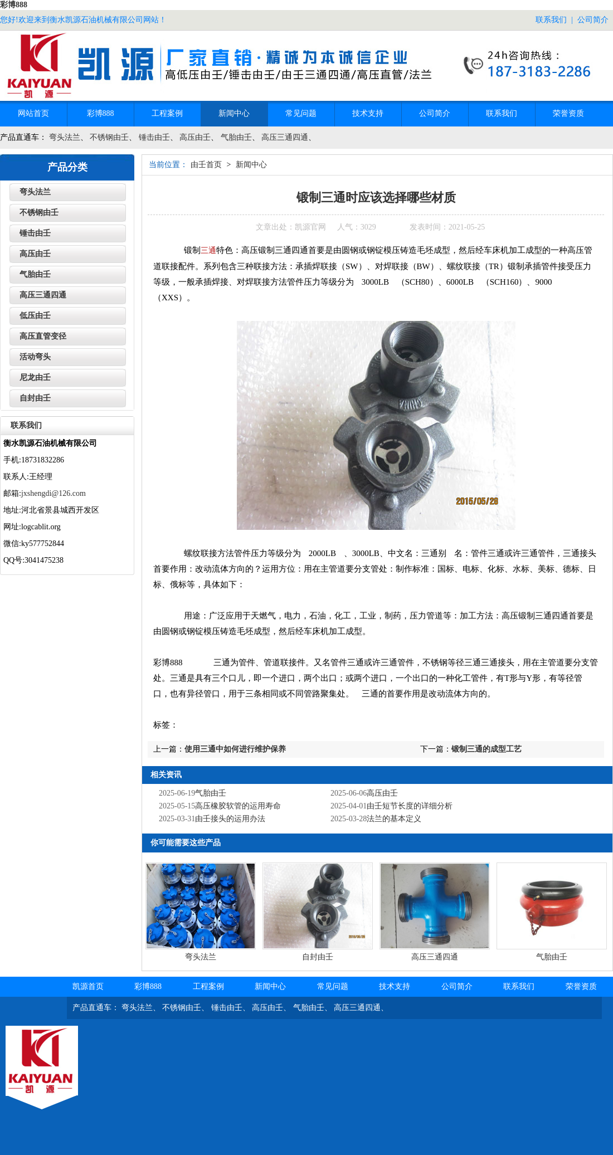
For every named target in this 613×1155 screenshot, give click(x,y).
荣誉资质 (568, 113)
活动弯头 (35, 357)
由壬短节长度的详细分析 (410, 806)
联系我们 (551, 20)
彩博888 (13, 5)
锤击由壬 (154, 137)
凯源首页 (88, 986)
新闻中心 (234, 113)
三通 (208, 250)
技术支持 (367, 113)
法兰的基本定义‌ (394, 819)
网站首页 (33, 113)
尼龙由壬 (35, 377)
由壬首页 (206, 164)
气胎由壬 (236, 137)
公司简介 (593, 20)
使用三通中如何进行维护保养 (235, 749)
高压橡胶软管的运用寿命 (238, 806)
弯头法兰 (64, 137)
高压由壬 (195, 137)
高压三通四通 (284, 137)
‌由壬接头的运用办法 (230, 819)
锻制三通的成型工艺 (486, 749)
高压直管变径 (43, 336)
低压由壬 (35, 315)
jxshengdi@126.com (53, 493)
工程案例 (167, 113)
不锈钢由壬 (109, 137)
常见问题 (301, 113)
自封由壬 (317, 957)
